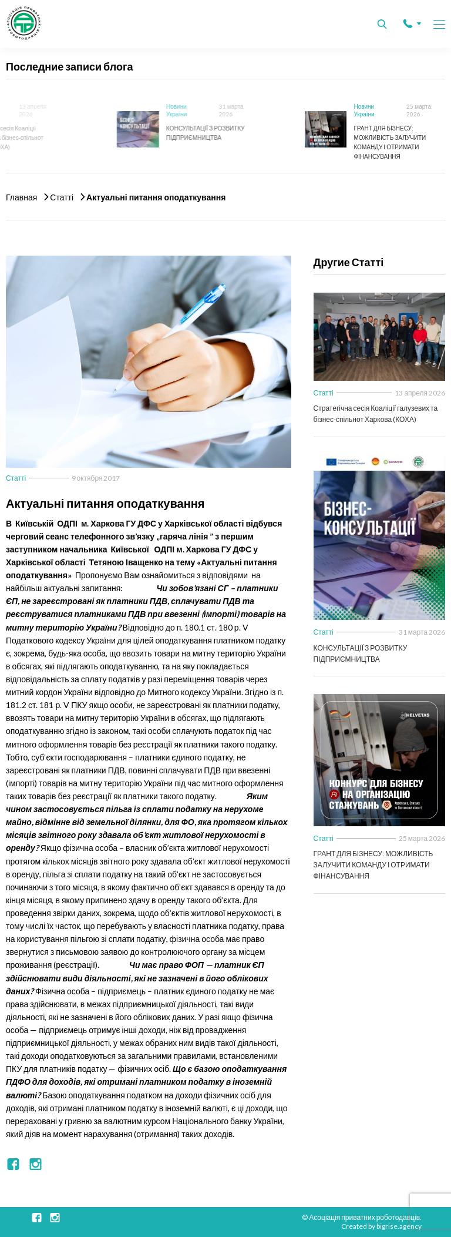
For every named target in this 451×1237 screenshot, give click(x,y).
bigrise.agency (399, 1226)
